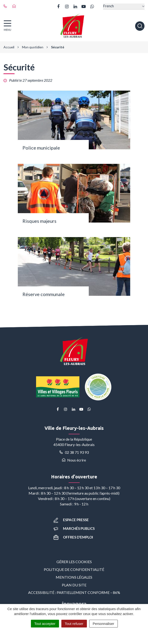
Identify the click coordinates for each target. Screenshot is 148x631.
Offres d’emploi (73, 537)
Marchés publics (74, 528)
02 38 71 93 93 (74, 452)
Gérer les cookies (74, 561)
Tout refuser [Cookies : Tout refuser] (74, 624)
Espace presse (71, 520)
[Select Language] (123, 6)
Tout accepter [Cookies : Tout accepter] (45, 624)
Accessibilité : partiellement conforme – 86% (74, 592)
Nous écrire (74, 460)
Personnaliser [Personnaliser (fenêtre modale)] (103, 624)
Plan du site (74, 585)
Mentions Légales (74, 577)
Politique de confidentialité (74, 569)
